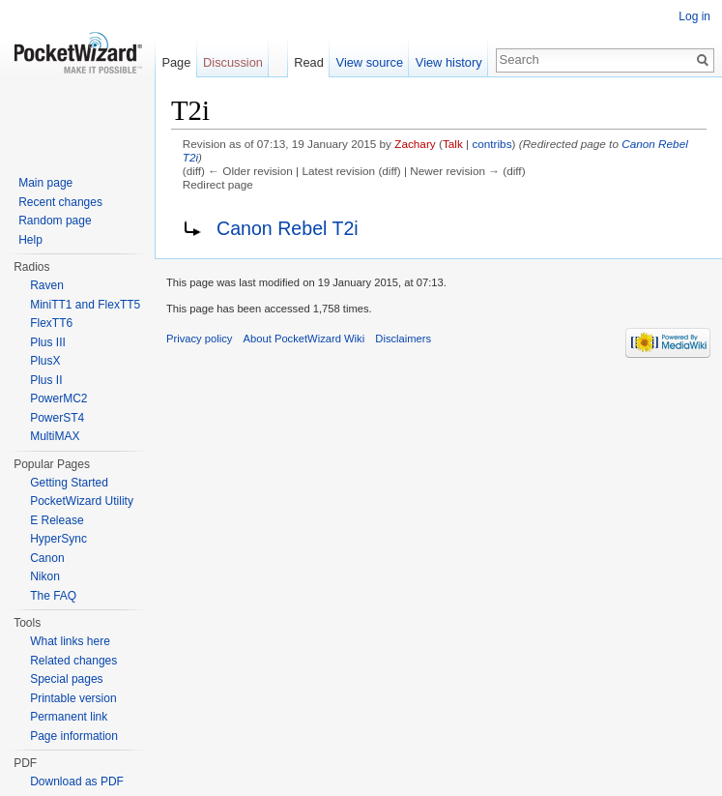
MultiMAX (54, 436)
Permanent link (68, 716)
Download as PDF (77, 781)
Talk (453, 143)
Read (309, 62)
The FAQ (53, 596)
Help (30, 240)
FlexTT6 (51, 323)
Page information (74, 736)
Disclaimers (403, 338)
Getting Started (69, 482)
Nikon (45, 576)
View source (369, 62)
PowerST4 (57, 418)
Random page (54, 220)
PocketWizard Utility (81, 501)
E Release (56, 520)
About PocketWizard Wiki (304, 338)
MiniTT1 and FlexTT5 (85, 304)
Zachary (414, 143)
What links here (70, 641)
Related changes (73, 660)
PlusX (45, 361)
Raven (47, 285)
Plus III (48, 342)
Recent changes (60, 202)
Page (175, 62)
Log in (694, 16)
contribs (491, 143)
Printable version (73, 698)
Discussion (233, 62)
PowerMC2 (58, 398)
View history (449, 62)
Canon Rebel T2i (288, 228)
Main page (45, 183)
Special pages (66, 679)
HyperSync (58, 538)
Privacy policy (199, 338)
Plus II (46, 380)
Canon (47, 558)
